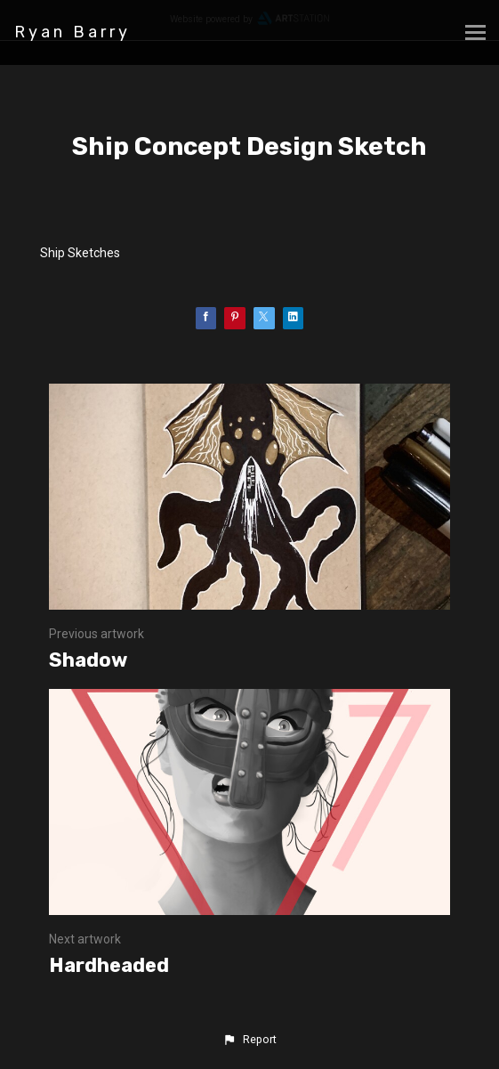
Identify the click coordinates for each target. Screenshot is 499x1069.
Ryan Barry (72, 32)
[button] (249, 1040)
